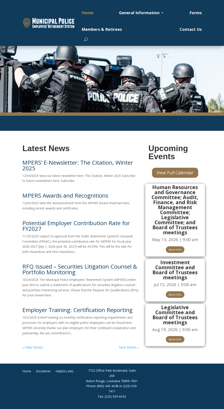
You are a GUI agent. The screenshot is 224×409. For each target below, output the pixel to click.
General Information (139, 12)
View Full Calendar (175, 173)
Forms (195, 12)
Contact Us (191, 29)
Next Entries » (129, 347)
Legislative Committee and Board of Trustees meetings (175, 315)
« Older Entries (32, 347)
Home (87, 12)
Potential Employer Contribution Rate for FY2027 (76, 226)
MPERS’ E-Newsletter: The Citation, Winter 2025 (77, 165)
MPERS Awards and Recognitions (65, 195)
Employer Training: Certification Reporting (77, 310)
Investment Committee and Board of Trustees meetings (175, 270)
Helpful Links (65, 371)
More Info (175, 250)
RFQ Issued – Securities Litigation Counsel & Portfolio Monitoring (79, 269)
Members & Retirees (102, 29)
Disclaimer (43, 371)
